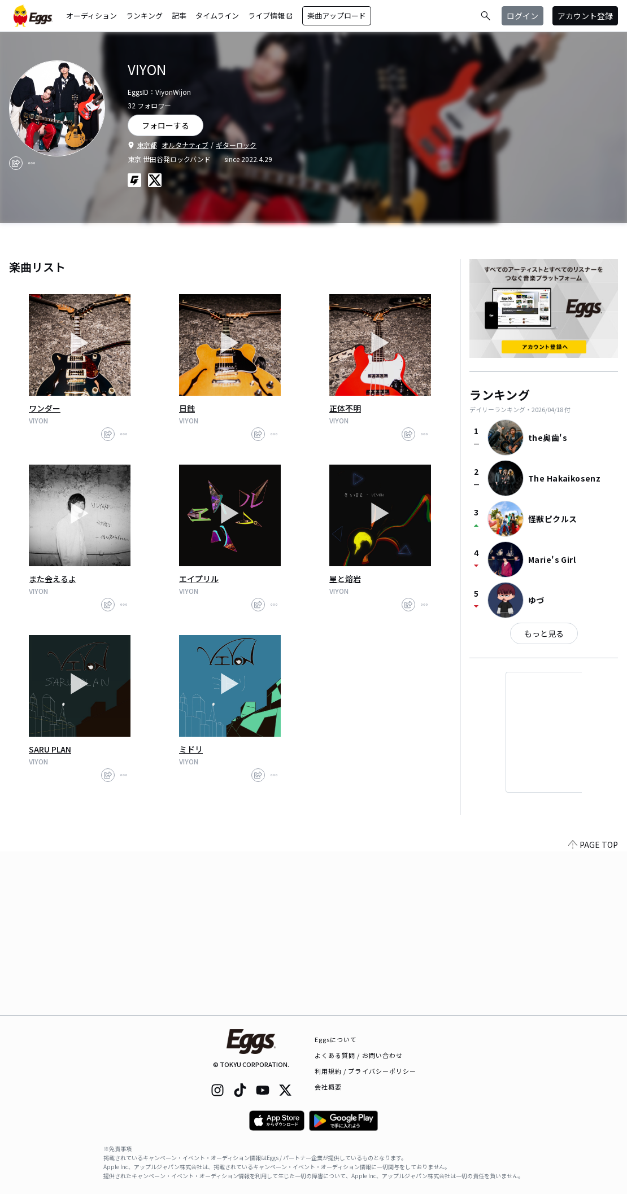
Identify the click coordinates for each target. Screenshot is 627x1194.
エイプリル (199, 578)
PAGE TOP (593, 1008)
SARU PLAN (50, 749)
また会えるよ (52, 578)
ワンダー (44, 408)
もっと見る (544, 633)
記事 (179, 15)
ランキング (144, 15)
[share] (16, 163)
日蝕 (187, 408)
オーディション (91, 15)
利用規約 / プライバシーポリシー (366, 1070)
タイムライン (217, 15)
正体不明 (345, 408)
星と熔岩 (345, 578)
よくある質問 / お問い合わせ (359, 1055)
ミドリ (191, 749)
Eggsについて (336, 1039)
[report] (31, 163)
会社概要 (328, 1086)
